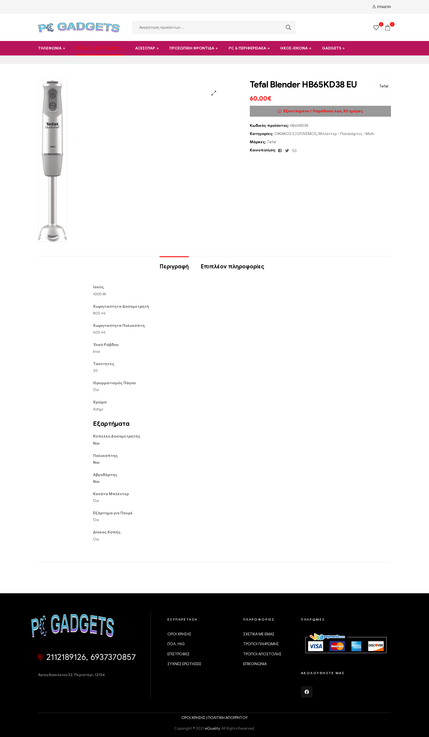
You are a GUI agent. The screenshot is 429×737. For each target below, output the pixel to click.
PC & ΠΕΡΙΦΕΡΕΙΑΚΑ (247, 48)
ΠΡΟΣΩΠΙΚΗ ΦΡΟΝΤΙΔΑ (191, 48)
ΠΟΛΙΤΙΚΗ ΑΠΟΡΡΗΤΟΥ (228, 717)
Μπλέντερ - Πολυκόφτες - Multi (346, 133)
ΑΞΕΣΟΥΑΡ (145, 48)
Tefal (383, 86)
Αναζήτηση (287, 27)
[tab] (174, 264)
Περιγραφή (174, 266)
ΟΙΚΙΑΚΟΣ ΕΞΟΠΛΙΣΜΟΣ (98, 48)
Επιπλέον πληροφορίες (232, 266)
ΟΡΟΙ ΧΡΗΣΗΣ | (194, 717)
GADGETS (331, 48)
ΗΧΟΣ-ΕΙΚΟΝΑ (294, 48)
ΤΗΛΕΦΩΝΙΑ (50, 48)
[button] (214, 93)
